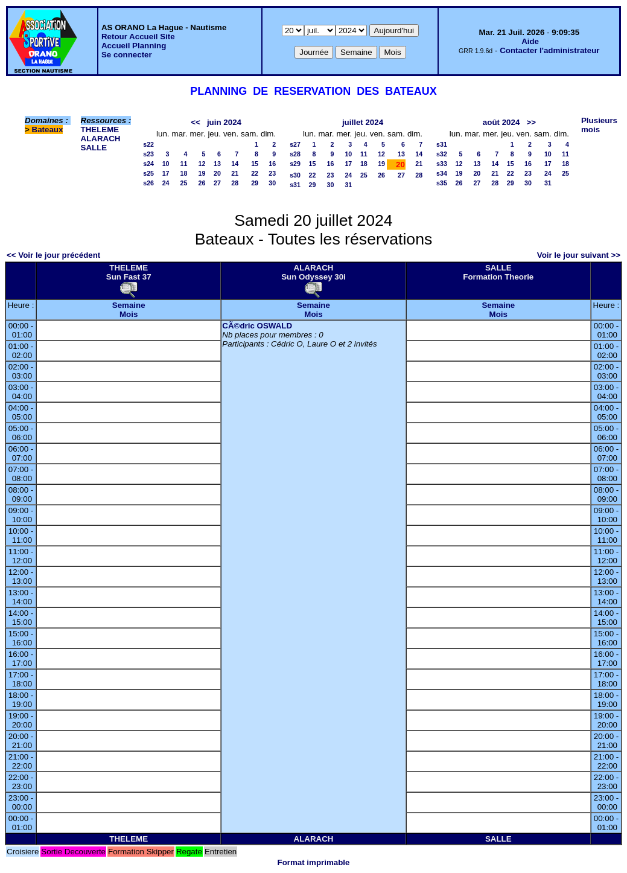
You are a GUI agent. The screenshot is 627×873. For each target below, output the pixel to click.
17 (166, 173)
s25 (148, 173)
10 (166, 163)
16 (272, 163)
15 (254, 163)
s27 (295, 144)
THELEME (100, 129)
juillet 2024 (362, 122)
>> (531, 122)
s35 (441, 183)
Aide (530, 41)
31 (348, 184)
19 (202, 173)
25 (184, 183)
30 (272, 183)
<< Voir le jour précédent (53, 255)
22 (254, 173)
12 (202, 163)
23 (272, 173)
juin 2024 (224, 122)
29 (254, 183)
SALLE (94, 147)
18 (184, 173)
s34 (441, 173)
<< (195, 122)
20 (217, 173)
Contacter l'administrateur (549, 50)
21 (234, 173)
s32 (441, 154)
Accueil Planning (133, 45)
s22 (148, 144)
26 (202, 183)
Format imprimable (314, 862)
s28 (295, 154)
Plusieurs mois (599, 125)
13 (217, 163)
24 (166, 183)
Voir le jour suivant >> (578, 255)
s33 (441, 163)
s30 (295, 175)
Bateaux (47, 129)
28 (234, 183)
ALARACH (101, 138)
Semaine (128, 305)
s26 (148, 183)
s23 (148, 154)
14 (234, 163)
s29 (295, 163)
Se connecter (126, 54)
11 (184, 163)
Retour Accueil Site (138, 36)
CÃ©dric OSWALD (257, 325)
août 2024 (501, 122)
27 (217, 183)
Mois (128, 314)
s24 (148, 163)
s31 (295, 184)
